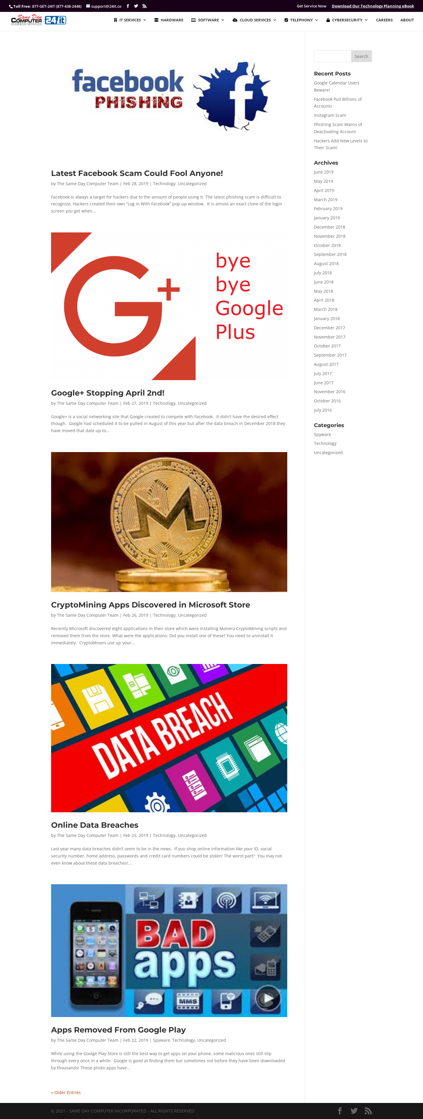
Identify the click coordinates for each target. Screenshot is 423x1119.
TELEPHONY (299, 20)
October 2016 (327, 401)
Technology (164, 183)
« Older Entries (66, 1092)
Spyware (161, 1040)
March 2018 (325, 309)
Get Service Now (311, 6)
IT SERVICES (127, 20)
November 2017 (329, 337)
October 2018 (327, 245)
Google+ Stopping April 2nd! (108, 393)
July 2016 (323, 410)
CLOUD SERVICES (252, 20)
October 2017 (327, 346)
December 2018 (329, 227)
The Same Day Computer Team (88, 183)
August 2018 (326, 263)
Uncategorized (192, 183)
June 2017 (324, 382)
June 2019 (324, 172)
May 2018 (323, 291)
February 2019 (328, 208)
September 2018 (330, 254)
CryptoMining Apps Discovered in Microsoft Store (150, 605)
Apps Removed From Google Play (118, 1030)
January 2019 (327, 218)
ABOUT (407, 20)
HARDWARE (168, 20)
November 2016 (329, 391)
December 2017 (329, 327)
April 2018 (324, 300)
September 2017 (330, 355)
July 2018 (323, 273)
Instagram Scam (330, 115)
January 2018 (327, 318)
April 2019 (324, 190)
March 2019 (325, 199)
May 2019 (323, 181)
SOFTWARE (205, 20)
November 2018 (329, 236)
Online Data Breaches (94, 825)
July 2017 (323, 373)
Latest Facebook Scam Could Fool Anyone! (137, 173)
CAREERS (384, 20)
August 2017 (326, 364)
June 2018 (324, 282)
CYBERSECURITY (344, 20)
